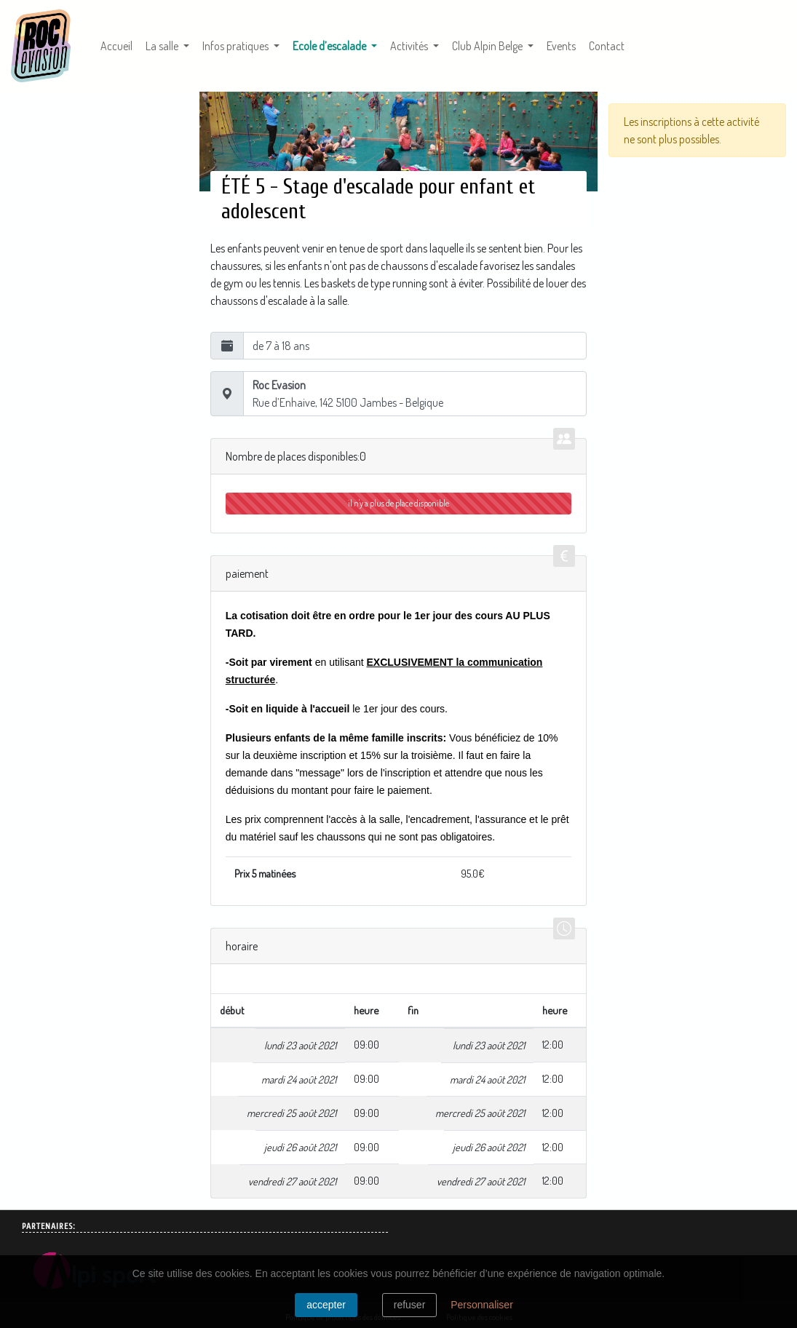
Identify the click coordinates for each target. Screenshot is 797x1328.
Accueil (116, 46)
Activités (410, 46)
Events (561, 46)
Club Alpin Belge (488, 46)
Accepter (326, 1305)
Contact (606, 46)
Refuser (410, 1305)
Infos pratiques (236, 46)
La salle (163, 46)
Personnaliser (482, 1305)
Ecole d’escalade (338, 44)
